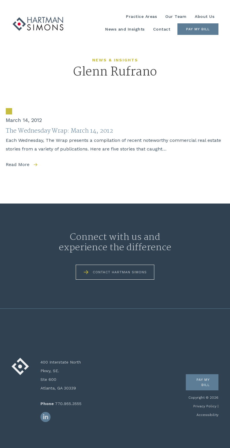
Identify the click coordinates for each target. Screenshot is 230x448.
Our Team (175, 16)
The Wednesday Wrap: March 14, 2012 (59, 131)
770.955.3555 (68, 403)
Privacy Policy (204, 406)
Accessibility (207, 415)
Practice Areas (141, 16)
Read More (17, 164)
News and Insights (125, 29)
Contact (161, 29)
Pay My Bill (198, 29)
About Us (204, 16)
